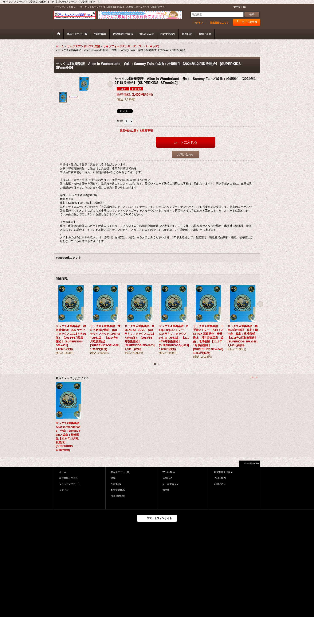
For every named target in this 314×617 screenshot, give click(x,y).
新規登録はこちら (219, 22)
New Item (116, 484)
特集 (113, 478)
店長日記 (167, 478)
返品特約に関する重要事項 (136, 130)
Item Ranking (118, 495)
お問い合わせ (185, 154)
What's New (168, 472)
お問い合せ (220, 484)
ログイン (198, 22)
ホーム (62, 472)
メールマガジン (170, 484)
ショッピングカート (69, 484)
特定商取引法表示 (223, 472)
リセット (254, 377)
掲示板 (165, 490)
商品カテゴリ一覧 (120, 472)
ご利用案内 (220, 478)
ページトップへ (251, 463)
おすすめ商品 (118, 490)
